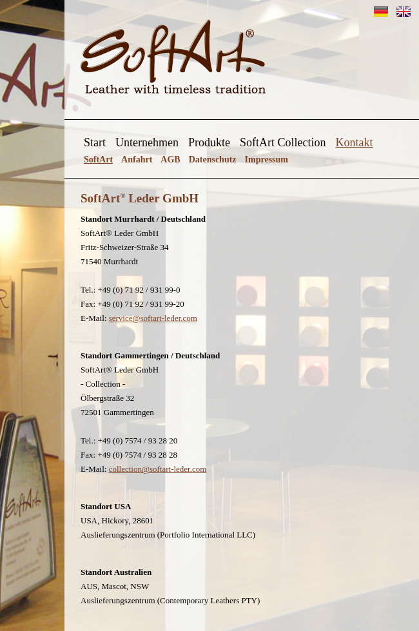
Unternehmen (147, 142)
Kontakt (354, 142)
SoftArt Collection (283, 142)
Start (95, 142)
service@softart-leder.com (153, 318)
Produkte (209, 142)
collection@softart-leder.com (158, 469)
